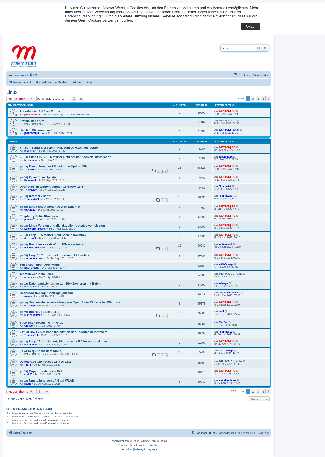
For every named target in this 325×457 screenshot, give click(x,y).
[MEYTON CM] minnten (37, 354)
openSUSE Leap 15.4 (44, 311)
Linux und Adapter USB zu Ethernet (54, 206)
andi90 (28, 374)
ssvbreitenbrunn (34, 258)
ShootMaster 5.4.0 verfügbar (40, 111)
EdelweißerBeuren (35, 228)
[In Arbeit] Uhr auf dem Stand (41, 351)
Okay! (250, 26)
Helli (221, 311)
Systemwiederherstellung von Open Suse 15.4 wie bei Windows (74, 302)
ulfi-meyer (30, 277)
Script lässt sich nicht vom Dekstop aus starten (65, 147)
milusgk (29, 286)
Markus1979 (31, 247)
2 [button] (253, 99)
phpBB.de (154, 445)
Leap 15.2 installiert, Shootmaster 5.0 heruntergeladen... (69, 341)
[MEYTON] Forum (34, 133)
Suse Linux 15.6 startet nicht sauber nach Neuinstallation (70, 157)
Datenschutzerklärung (83, 16)
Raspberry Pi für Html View (39, 216)
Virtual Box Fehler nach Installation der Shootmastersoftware (63, 332)
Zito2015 (29, 169)
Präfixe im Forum (32, 121)
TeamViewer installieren (37, 274)
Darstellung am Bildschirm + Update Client (59, 166)
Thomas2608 (32, 199)
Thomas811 (31, 335)
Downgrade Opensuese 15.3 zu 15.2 (45, 361)
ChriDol (29, 325)
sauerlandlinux (227, 380)
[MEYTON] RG (32, 114)
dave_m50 (30, 238)
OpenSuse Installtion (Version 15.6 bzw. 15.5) (52, 186)
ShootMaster (82, 114)
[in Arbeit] (25, 147)
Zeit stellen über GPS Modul (40, 264)
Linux (11, 92)
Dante (27, 383)
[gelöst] (24, 157)
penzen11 (30, 219)
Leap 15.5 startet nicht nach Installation (57, 235)
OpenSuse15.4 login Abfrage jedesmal (47, 293)
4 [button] (263, 99)
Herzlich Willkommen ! (36, 130)
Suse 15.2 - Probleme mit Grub (41, 322)
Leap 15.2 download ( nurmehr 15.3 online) (59, 255)
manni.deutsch (33, 314)
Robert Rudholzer (229, 292)
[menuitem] (33, 75)
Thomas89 (30, 189)
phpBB (126, 441)
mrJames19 (226, 244)
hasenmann (31, 160)
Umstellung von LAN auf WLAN (51, 380)
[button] (268, 98)
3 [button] (258, 99)
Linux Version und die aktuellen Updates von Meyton (67, 225)
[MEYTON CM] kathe (230, 273)
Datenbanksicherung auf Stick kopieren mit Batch (65, 283)
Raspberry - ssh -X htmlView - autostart (57, 244)
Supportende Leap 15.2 (45, 371)
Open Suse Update (42, 177)
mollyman (30, 150)
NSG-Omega (31, 267)
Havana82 (30, 180)
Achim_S (29, 296)
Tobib (27, 364)
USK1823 (29, 209)
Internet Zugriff (40, 196)
